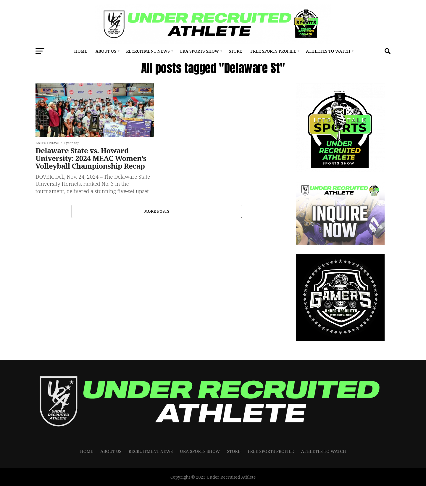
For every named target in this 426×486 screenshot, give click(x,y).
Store (235, 51)
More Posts (156, 211)
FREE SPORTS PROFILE (273, 51)
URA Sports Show (199, 51)
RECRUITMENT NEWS (148, 51)
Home (80, 51)
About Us (106, 51)
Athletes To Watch (328, 51)
